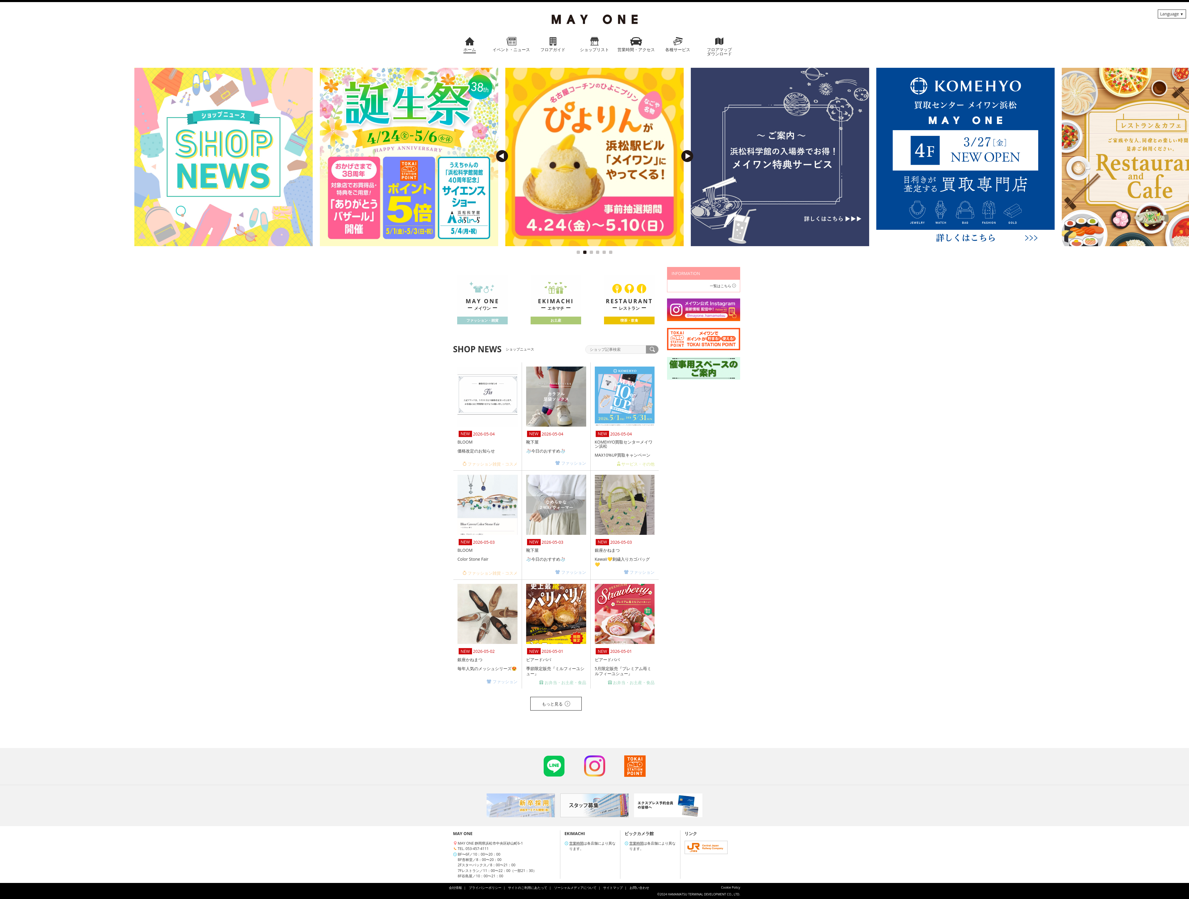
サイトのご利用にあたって (527, 888)
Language (1169, 14)
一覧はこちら (723, 285)
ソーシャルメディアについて (575, 888)
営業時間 (576, 843)
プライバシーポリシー (485, 888)
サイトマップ (613, 888)
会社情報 (455, 888)
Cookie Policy (730, 887)
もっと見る (556, 704)
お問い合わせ (639, 888)
